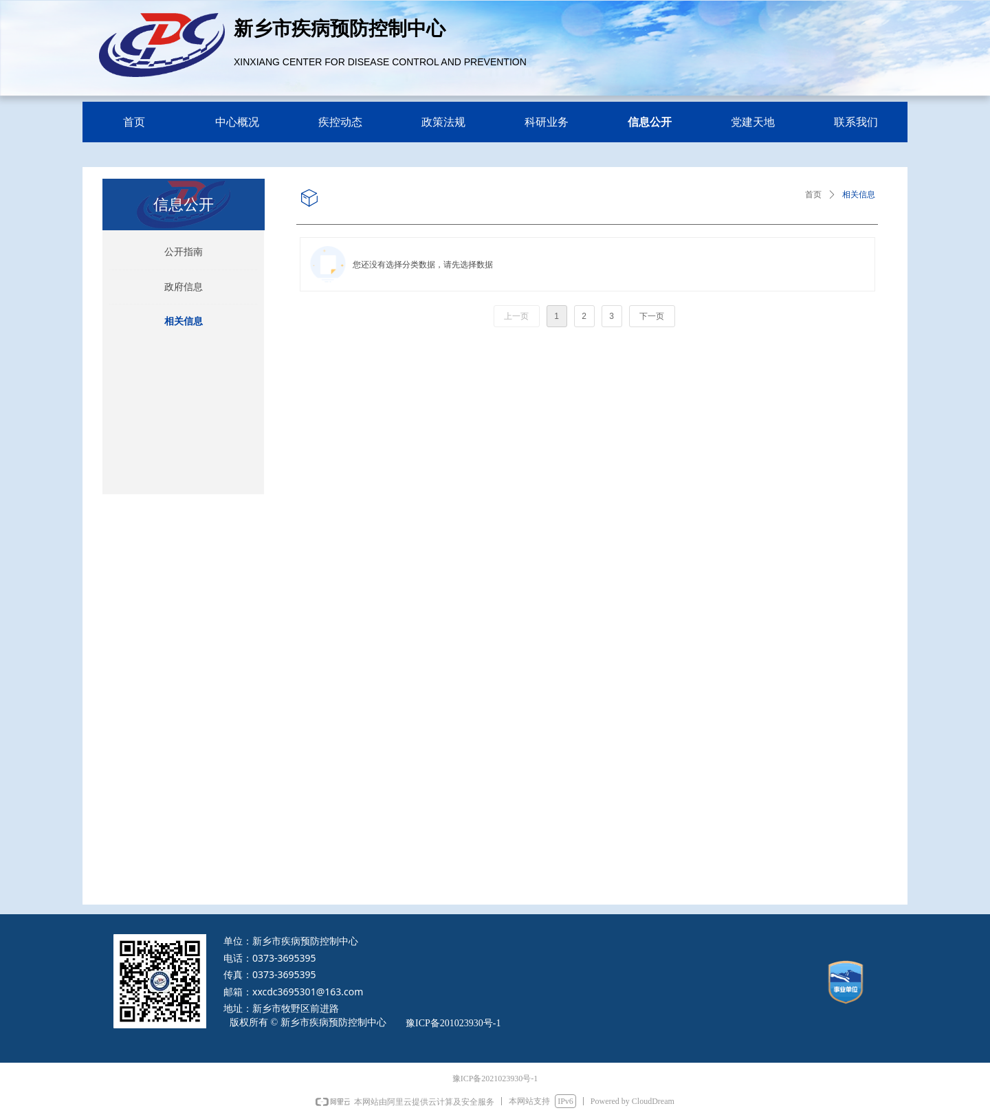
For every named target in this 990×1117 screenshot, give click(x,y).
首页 (813, 194)
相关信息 (858, 194)
